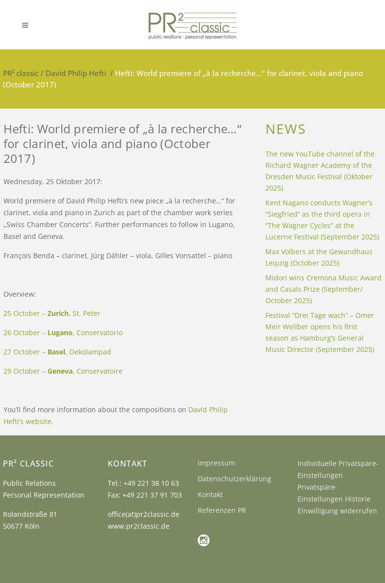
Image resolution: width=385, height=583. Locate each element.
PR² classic (21, 73)
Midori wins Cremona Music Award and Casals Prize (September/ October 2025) (323, 289)
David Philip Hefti (75, 73)
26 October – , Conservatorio (63, 332)
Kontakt (210, 494)
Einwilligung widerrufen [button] (337, 510)
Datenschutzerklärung (234, 478)
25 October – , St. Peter (51, 313)
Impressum (216, 462)
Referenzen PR (222, 510)
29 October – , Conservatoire (63, 371)
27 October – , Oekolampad (57, 351)
